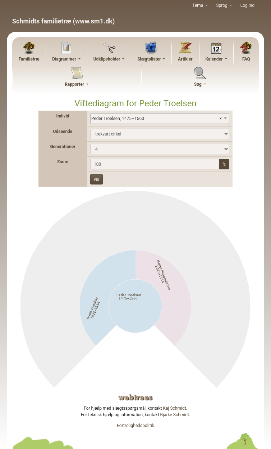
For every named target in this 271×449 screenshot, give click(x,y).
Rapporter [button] (75, 84)
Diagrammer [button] (64, 59)
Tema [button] (198, 5)
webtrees (135, 397)
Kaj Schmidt (174, 408)
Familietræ (29, 59)
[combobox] (159, 118)
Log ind (247, 5)
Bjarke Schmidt (174, 414)
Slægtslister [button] (149, 59)
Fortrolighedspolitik (135, 425)
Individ (62, 116)
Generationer (62, 146)
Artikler (185, 59)
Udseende (63, 131)
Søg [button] (198, 84)
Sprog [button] (222, 5)
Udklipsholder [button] (107, 59)
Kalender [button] (214, 59)
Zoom (62, 161)
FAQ (246, 59)
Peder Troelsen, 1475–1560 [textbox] (156, 119)
